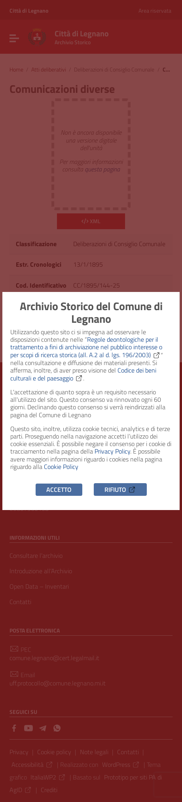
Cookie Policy (61, 466)
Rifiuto (120, 489)
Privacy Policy (112, 451)
